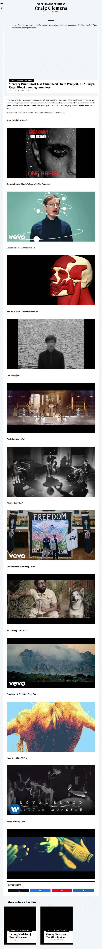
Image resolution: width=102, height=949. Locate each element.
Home (14, 25)
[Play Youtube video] (51, 153)
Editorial (21, 25)
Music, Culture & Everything (36, 25)
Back (51, 18)
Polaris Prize (84, 105)
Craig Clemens (51, 8)
